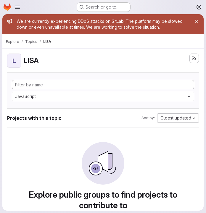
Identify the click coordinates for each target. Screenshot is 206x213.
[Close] (196, 21)
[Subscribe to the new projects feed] (194, 58)
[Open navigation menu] (17, 7)
